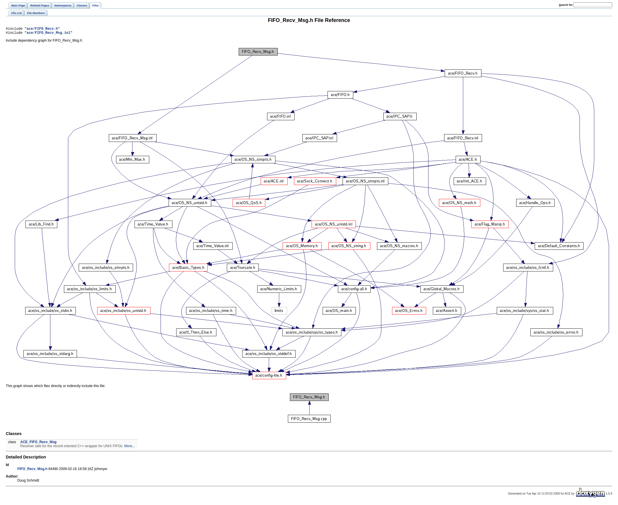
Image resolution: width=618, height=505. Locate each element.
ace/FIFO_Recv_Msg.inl (48, 34)
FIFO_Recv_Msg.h (32, 471)
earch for (565, 4)
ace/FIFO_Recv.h (42, 29)
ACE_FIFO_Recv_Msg (38, 444)
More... (129, 448)
